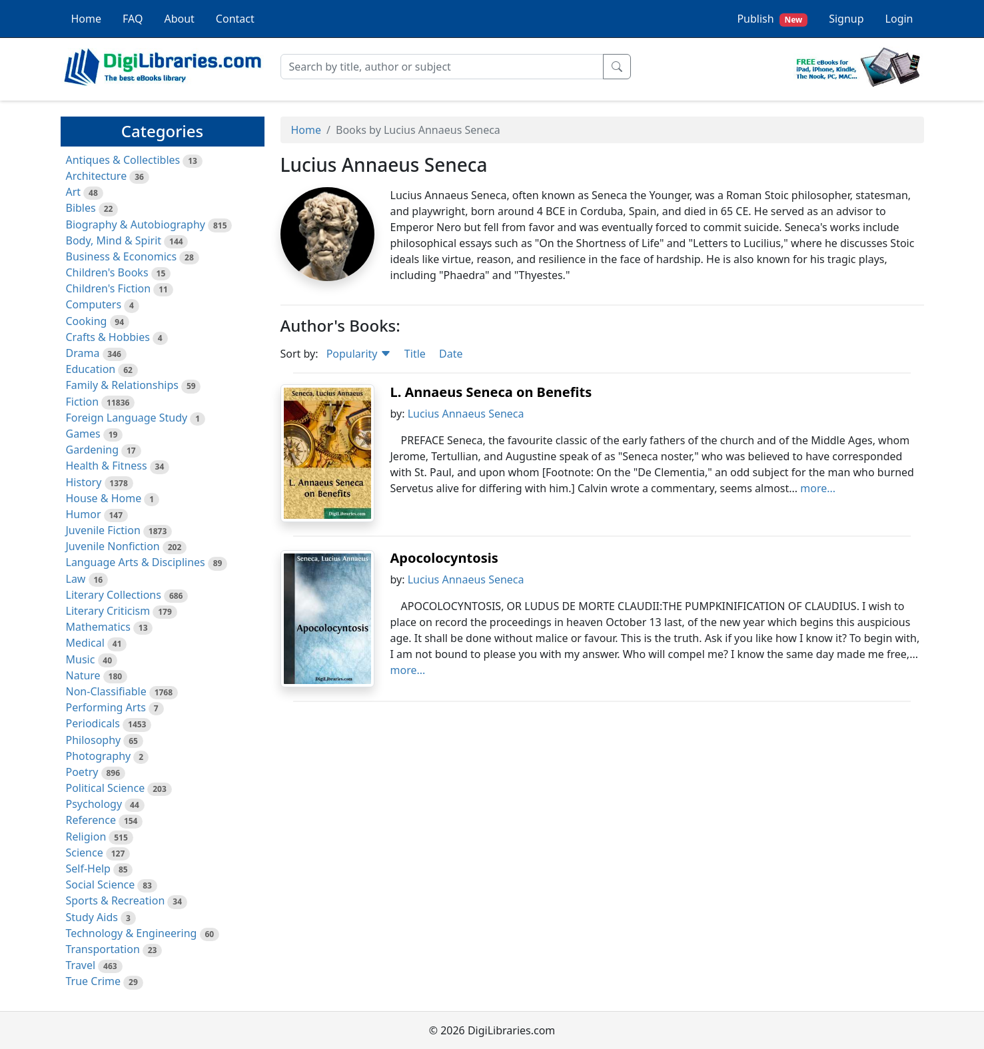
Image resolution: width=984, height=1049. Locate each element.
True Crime (93, 981)
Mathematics (98, 626)
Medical (85, 642)
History (84, 482)
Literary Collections (113, 594)
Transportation (103, 949)
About (179, 18)
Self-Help (88, 868)
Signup (846, 18)
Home (86, 18)
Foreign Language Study (127, 417)
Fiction (82, 401)
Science (84, 852)
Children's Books (107, 272)
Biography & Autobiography (135, 224)
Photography (98, 756)
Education (91, 369)
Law (76, 578)
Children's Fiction (108, 288)
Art (73, 191)
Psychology (94, 804)
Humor (83, 514)
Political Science (105, 788)
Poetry (82, 772)
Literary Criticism (108, 610)
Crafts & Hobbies (108, 337)
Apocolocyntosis (444, 558)
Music (80, 659)
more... (817, 488)
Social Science (100, 884)
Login (899, 18)
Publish (772, 19)
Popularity (358, 353)
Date (450, 353)
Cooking (86, 321)
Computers (94, 304)
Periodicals (93, 723)
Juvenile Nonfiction (113, 546)
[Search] (442, 66)
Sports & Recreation (115, 900)
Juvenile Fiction (103, 530)
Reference (91, 820)
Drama (83, 353)
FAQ (133, 18)
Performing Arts (106, 707)
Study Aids (92, 917)
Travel (81, 965)
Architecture (96, 176)
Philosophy (93, 740)
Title (415, 353)
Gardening (92, 449)
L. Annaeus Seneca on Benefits (491, 392)
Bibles (81, 207)
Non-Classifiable (106, 691)
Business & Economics (121, 256)
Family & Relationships (122, 385)
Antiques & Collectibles (123, 160)
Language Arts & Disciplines (135, 562)
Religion (86, 836)
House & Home (104, 498)
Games (83, 433)
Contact (235, 18)
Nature (83, 675)
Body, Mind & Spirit (114, 240)
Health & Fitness (106, 465)
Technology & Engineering (131, 933)
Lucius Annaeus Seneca (466, 413)
